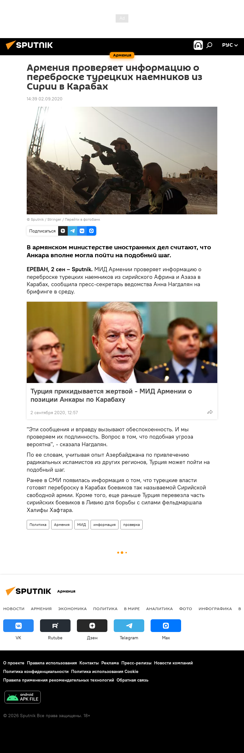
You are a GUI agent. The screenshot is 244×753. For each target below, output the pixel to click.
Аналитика (159, 608)
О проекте (13, 663)
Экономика (72, 608)
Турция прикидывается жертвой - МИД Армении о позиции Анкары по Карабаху (111, 395)
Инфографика (215, 608)
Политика (38, 524)
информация (104, 524)
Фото (185, 608)
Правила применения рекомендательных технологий (58, 680)
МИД (81, 524)
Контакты (89, 663)
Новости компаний (173, 663)
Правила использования (52, 663)
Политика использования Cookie (105, 671)
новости (13, 608)
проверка (131, 524)
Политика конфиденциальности (36, 671)
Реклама (110, 663)
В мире (132, 608)
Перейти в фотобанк (82, 219)
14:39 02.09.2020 (45, 99)
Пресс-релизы (136, 663)
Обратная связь (132, 680)
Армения (62, 524)
